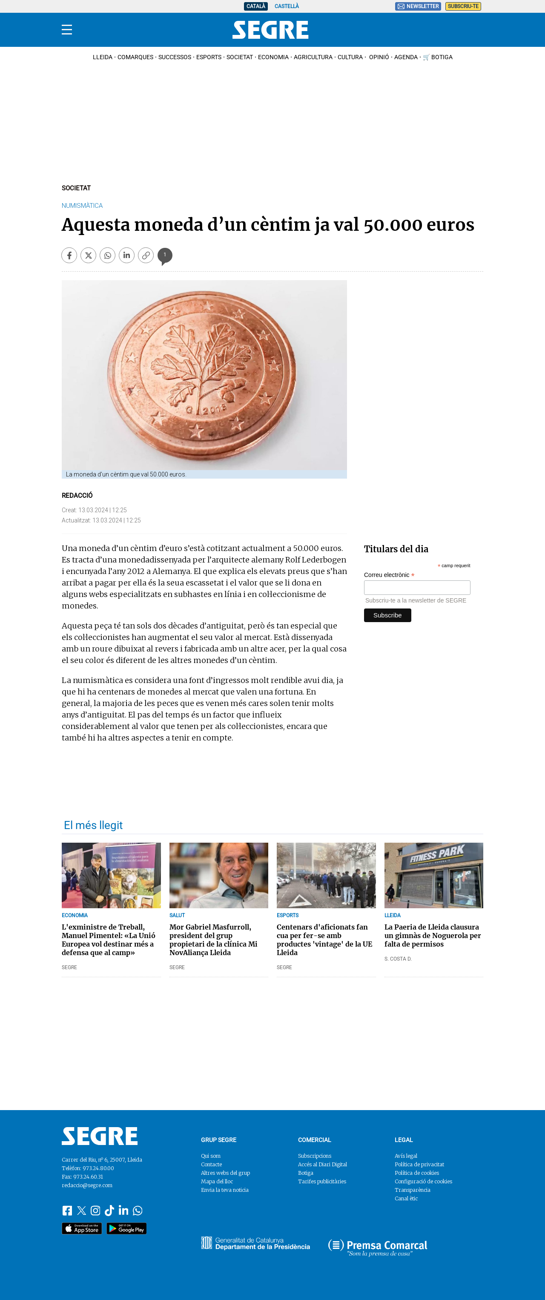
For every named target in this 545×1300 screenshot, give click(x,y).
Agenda (406, 57)
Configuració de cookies (423, 1181)
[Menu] (67, 29)
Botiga (305, 1173)
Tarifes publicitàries (322, 1181)
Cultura (350, 57)
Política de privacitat (419, 1164)
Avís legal (406, 1156)
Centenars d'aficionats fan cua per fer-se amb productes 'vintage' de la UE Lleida (324, 940)
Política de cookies (417, 1173)
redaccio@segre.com (87, 1185)
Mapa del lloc (217, 1181)
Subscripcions (314, 1156)
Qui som (211, 1156)
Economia (273, 57)
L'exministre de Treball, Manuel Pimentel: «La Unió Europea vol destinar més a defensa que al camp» (108, 940)
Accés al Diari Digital (322, 1164)
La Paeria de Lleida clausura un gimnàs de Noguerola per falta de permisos (432, 935)
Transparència (412, 1190)
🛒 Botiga (438, 57)
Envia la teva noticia (225, 1190)
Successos (174, 57)
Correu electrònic (389, 575)
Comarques (135, 57)
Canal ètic (406, 1198)
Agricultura (313, 57)
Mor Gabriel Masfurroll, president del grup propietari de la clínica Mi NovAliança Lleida (213, 940)
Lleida (102, 57)
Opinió (378, 57)
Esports (208, 57)
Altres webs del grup (225, 1173)
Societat (240, 57)
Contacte (211, 1164)
